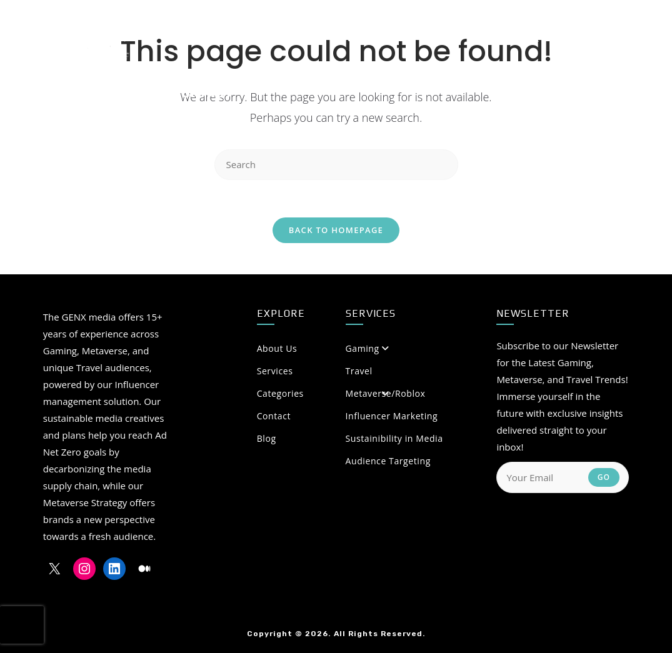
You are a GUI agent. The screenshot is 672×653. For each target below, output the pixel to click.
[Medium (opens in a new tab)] (601, 37)
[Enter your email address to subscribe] (562, 477)
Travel (359, 371)
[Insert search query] (336, 164)
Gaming (362, 348)
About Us (323, 348)
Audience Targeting (388, 461)
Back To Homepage (336, 230)
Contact (274, 416)
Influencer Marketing (392, 416)
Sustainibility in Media (394, 438)
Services (275, 371)
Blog (266, 438)
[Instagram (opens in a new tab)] (555, 37)
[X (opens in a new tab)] (533, 37)
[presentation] (22, 625)
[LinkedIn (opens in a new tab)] (577, 37)
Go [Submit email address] (604, 477)
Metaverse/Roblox (386, 393)
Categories (323, 393)
